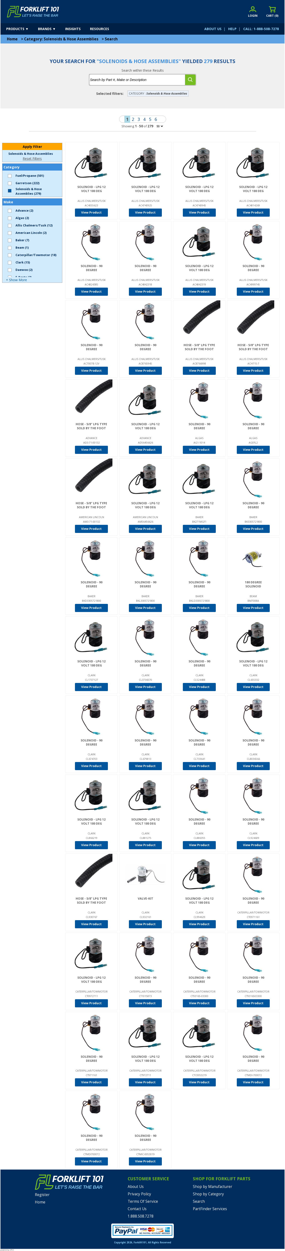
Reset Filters (32, 158)
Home (12, 39)
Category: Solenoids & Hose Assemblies (61, 39)
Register (42, 1194)
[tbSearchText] (137, 80)
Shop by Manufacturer (212, 1186)
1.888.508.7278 (140, 1216)
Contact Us (137, 1208)
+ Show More (16, 280)
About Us (136, 1186)
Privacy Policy (139, 1194)
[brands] (51, 29)
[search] (190, 80)
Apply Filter (32, 146)
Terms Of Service (143, 1201)
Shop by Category (208, 1194)
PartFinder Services (210, 1208)
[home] (33, 12)
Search (111, 39)
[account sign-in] (253, 11)
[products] (21, 29)
